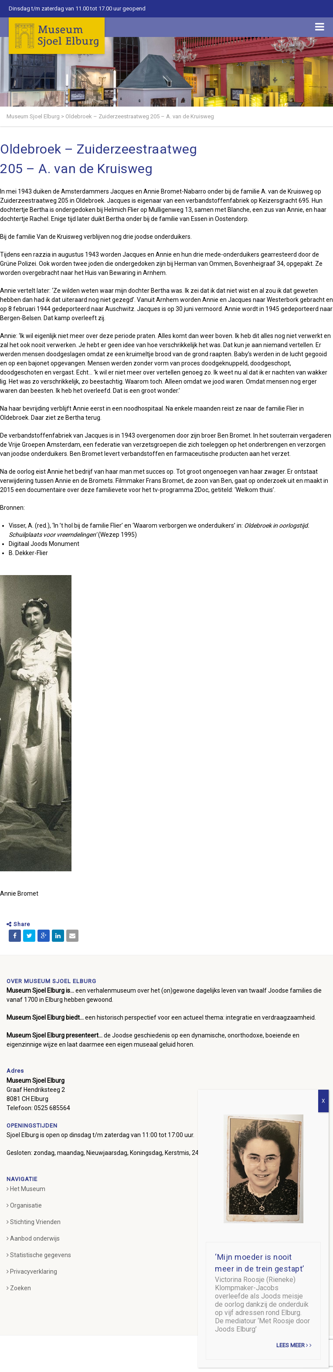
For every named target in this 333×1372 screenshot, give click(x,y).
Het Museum (26, 1188)
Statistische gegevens (39, 1255)
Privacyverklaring (32, 1271)
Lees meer (294, 1345)
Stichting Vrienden (34, 1221)
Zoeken (19, 1288)
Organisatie (24, 1205)
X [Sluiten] (323, 1101)
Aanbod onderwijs (33, 1238)
